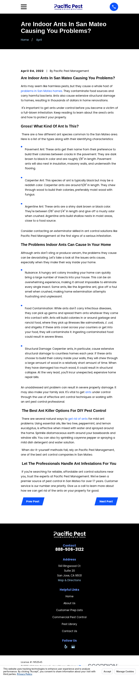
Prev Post (32, 501)
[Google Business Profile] (73, 647)
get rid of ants (78, 419)
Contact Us (69, 631)
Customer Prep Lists (69, 610)
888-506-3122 (69, 549)
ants (88, 392)
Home (69, 596)
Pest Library (69, 624)
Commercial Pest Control (69, 617)
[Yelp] (66, 647)
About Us (69, 603)
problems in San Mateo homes (41, 91)
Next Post (106, 501)
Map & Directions (69, 580)
